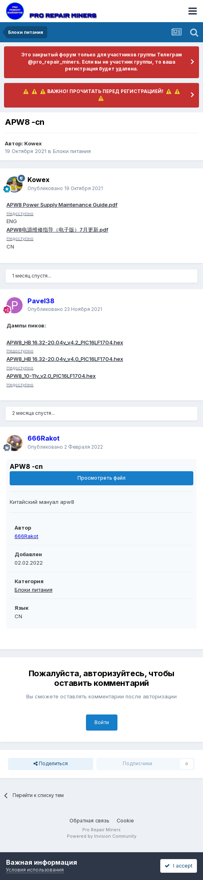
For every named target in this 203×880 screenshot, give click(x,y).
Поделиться (50, 763)
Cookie (125, 821)
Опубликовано (65, 188)
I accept (179, 866)
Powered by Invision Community (101, 836)
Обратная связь (89, 821)
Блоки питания (72, 151)
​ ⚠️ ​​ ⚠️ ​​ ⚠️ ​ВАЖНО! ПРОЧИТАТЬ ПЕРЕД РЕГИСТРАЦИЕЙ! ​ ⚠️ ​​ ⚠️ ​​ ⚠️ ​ (102, 95)
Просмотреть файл (101, 478)
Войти (101, 722)
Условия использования (35, 870)
